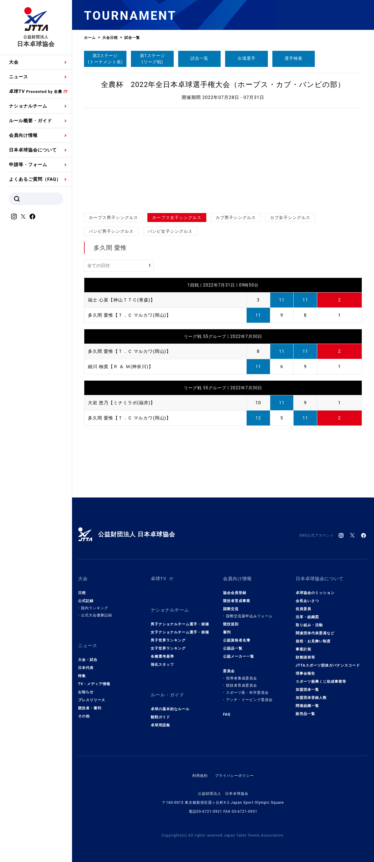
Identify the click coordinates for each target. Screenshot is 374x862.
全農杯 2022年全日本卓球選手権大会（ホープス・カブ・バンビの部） (223, 84)
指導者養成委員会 (241, 678)
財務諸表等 (305, 657)
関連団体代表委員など (315, 633)
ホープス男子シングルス (113, 217)
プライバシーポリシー (234, 776)
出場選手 (247, 58)
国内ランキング (94, 608)
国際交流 (231, 609)
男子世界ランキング (168, 640)
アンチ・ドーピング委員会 (249, 700)
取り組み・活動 (309, 625)
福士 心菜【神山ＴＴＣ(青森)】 (121, 300)
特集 (82, 676)
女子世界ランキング (168, 648)
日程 (82, 593)
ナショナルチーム (28, 106)
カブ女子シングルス (290, 217)
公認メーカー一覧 (238, 656)
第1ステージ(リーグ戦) (152, 58)
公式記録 (86, 601)
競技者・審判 (89, 708)
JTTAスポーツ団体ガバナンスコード (328, 665)
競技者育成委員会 (241, 685)
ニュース (18, 76)
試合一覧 (199, 58)
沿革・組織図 (307, 617)
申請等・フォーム (28, 164)
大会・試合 (87, 660)
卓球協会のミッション (315, 593)
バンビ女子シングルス (170, 231)
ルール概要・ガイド (30, 120)
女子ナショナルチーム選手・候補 (180, 632)
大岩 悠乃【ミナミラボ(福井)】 (121, 402)
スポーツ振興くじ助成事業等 (321, 681)
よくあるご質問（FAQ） (35, 179)
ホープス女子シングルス (176, 217)
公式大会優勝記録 (96, 615)
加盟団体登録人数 (311, 698)
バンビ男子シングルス (111, 231)
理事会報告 (305, 673)
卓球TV (35, 91)
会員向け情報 (23, 135)
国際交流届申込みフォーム (249, 616)
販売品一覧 (305, 714)
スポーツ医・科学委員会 (247, 692)
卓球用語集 (160, 725)
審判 (227, 632)
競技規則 (231, 624)
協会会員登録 (234, 593)
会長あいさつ (307, 601)
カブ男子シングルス (236, 217)
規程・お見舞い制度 (313, 641)
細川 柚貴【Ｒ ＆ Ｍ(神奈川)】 (120, 366)
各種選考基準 (162, 656)
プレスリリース (91, 700)
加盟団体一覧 (307, 690)
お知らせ (86, 692)
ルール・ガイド (167, 695)
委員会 (229, 671)
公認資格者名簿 (236, 640)
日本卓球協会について (33, 150)
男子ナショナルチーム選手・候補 (180, 624)
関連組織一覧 (307, 706)
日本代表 (86, 668)
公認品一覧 (232, 648)
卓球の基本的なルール (170, 709)
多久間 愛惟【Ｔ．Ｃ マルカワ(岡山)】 (129, 315)
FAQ (226, 714)
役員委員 (303, 609)
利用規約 (200, 776)
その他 (84, 716)
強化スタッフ (162, 664)
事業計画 (303, 649)
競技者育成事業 (236, 601)
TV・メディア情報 (94, 684)
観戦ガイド (160, 717)
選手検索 (294, 58)
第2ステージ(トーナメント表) (105, 58)
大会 (14, 62)
